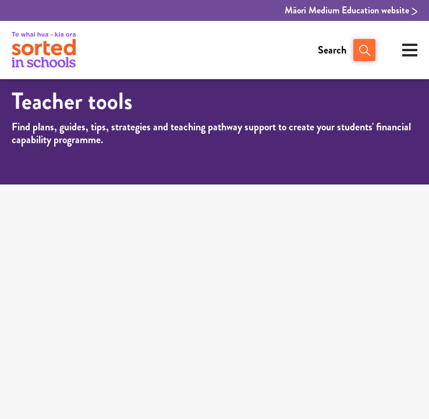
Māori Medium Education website (351, 10)
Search (332, 50)
